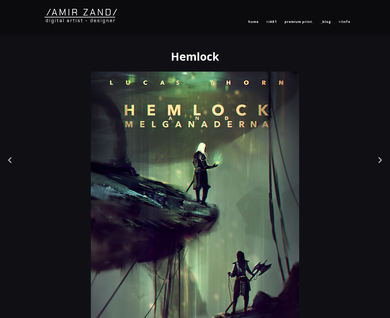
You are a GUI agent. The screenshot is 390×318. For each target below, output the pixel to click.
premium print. (299, 21)
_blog (326, 21)
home (253, 21)
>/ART (271, 21)
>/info (344, 21)
